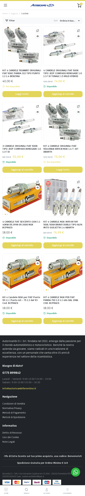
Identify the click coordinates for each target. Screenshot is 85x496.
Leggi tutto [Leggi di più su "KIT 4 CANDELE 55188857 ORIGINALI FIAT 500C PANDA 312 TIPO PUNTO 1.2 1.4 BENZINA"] (22, 94)
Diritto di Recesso (12, 432)
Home (5, 13)
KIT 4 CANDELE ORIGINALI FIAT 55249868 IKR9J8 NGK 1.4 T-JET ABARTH (60, 149)
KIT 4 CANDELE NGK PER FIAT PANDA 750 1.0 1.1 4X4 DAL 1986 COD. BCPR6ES (60, 300)
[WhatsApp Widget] (75, 472)
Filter (10, 21)
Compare (37, 30)
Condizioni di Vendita (13, 403)
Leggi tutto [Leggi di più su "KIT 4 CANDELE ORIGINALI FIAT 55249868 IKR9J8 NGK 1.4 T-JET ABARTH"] (63, 169)
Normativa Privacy (12, 408)
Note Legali (8, 441)
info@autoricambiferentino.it (19, 388)
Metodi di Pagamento (14, 412)
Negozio (14, 13)
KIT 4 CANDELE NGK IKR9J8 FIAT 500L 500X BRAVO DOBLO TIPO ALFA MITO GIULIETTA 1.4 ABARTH (62, 224)
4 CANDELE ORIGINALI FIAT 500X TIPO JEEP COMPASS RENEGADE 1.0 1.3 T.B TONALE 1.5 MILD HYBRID (62, 73)
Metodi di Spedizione (13, 417)
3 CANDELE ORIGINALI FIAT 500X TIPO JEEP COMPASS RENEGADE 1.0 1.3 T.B (21, 149)
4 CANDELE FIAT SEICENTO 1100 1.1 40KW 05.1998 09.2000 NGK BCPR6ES (21, 224)
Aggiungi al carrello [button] (63, 94)
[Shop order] (69, 20)
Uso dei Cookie (10, 437)
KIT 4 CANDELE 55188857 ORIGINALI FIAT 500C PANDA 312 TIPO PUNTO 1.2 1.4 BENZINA (21, 73)
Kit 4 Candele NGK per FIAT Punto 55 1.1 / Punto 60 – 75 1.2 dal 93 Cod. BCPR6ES (21, 300)
